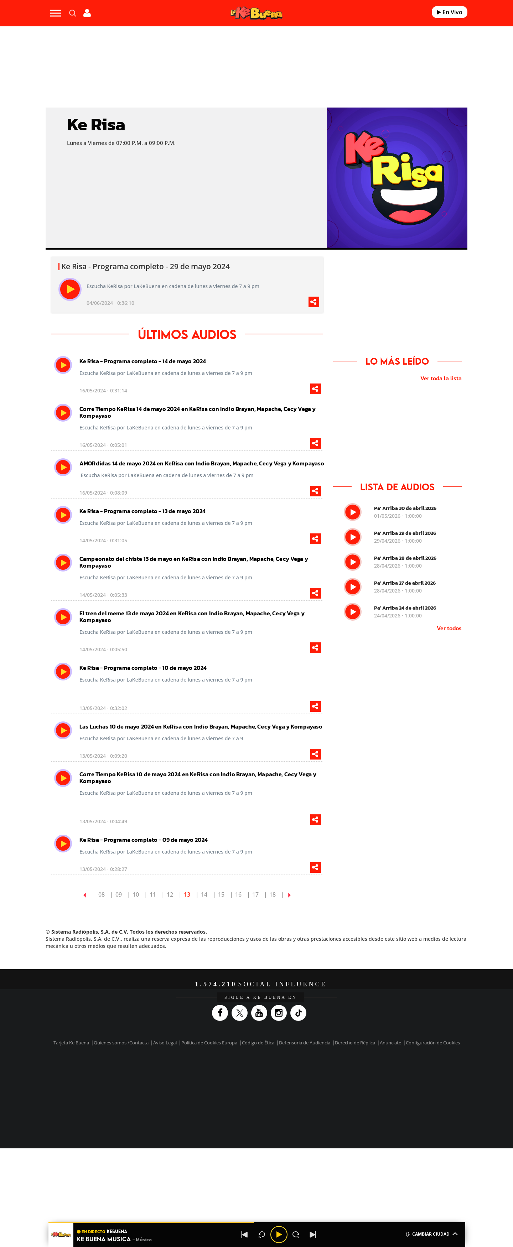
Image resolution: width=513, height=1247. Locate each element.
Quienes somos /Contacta (121, 1042)
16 (238, 894)
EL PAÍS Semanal (325, 1082)
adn (357, 1071)
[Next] (313, 1234)
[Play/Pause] (278, 1234)
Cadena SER (311, 1071)
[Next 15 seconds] (296, 1234)
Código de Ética (258, 1042)
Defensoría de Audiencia (304, 1042)
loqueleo (333, 1092)
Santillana (242, 1071)
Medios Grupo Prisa (111, 1094)
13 (187, 894)
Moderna (205, 1092)
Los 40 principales (209, 1071)
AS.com (333, 1071)
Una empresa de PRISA (112, 1077)
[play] (70, 289)
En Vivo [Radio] (449, 12)
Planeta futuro (351, 1082)
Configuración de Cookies (433, 1042)
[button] (256, 1222)
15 (221, 894)
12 (170, 894)
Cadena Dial (299, 1082)
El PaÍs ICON (271, 1092)
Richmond (170, 1092)
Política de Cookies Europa (209, 1042)
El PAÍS (175, 1071)
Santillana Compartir (280, 1071)
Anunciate (390, 1042)
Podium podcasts (241, 1092)
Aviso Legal (165, 1042)
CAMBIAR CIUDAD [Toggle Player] (431, 1233)
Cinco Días (272, 1082)
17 (255, 894)
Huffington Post (184, 1082)
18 (272, 894)
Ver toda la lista (441, 378)
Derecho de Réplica (355, 1042)
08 (101, 894)
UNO (224, 1082)
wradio (244, 1082)
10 (136, 894)
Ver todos (449, 628)
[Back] (244, 1234)
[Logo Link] (256, 13)
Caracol (383, 1071)
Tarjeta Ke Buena (71, 1042)
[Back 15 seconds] (261, 1234)
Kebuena (377, 1082)
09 (118, 894)
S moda (301, 1092)
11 (153, 894)
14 (204, 894)
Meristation (367, 1092)
